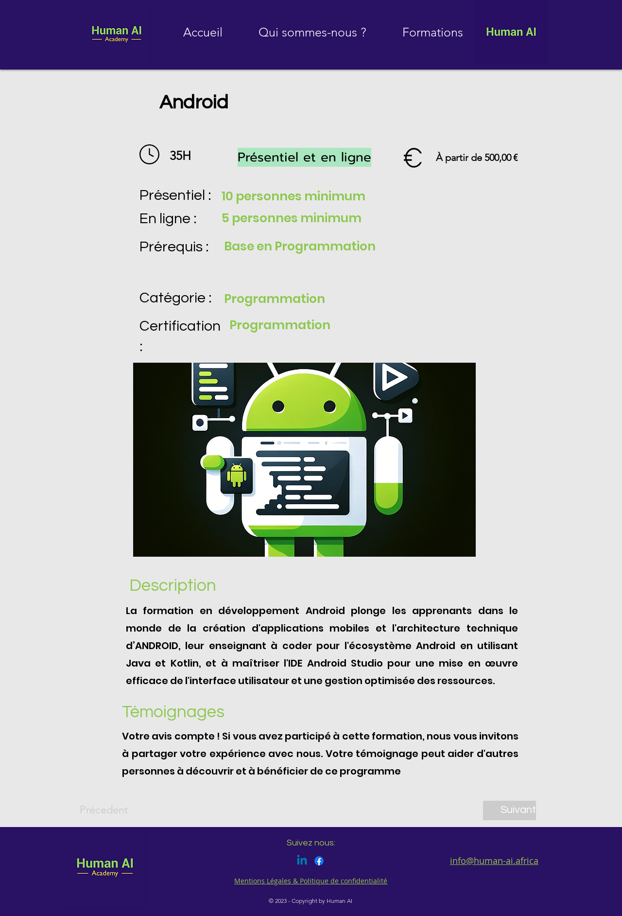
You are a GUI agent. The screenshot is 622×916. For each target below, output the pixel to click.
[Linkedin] (302, 861)
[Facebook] (319, 861)
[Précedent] (112, 810)
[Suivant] (509, 810)
